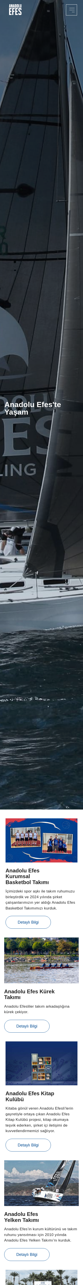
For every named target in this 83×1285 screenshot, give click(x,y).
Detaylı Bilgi (28, 922)
